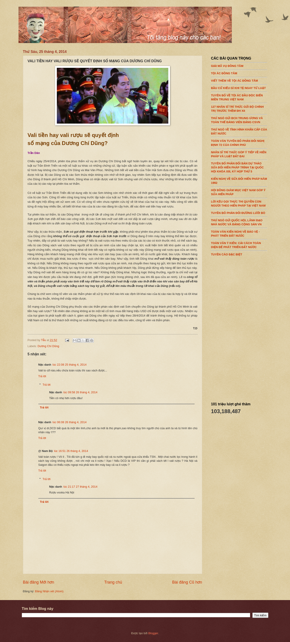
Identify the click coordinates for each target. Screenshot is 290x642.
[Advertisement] (244, 327)
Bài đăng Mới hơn (38, 582)
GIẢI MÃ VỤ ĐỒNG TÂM (239, 65)
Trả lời (42, 376)
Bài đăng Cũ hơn (187, 582)
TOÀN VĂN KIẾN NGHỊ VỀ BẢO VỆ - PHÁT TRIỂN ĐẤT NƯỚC (239, 232)
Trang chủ (113, 582)
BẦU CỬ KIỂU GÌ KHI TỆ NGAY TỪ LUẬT (239, 87)
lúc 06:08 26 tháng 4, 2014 (69, 422)
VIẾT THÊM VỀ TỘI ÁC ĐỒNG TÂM (239, 79)
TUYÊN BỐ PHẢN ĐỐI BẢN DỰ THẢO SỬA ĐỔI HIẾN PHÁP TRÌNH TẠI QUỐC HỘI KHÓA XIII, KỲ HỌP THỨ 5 (239, 166)
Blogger (153, 633)
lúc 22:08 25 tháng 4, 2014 (69, 364)
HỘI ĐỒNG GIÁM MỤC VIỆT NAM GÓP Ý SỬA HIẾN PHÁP (239, 191)
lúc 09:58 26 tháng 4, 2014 (80, 392)
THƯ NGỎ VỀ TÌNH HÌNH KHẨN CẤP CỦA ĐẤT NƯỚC (239, 130)
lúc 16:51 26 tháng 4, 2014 (71, 451)
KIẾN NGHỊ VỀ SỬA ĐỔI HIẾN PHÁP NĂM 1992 (239, 179)
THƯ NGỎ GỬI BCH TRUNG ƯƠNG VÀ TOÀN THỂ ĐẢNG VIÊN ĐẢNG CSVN (239, 119)
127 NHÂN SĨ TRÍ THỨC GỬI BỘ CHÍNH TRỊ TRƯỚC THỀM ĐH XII (239, 107)
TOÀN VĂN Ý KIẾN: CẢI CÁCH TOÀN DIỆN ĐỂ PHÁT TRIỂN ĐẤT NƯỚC (239, 244)
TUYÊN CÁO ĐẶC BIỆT (239, 253)
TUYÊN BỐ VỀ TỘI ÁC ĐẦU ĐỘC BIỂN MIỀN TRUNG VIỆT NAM (239, 96)
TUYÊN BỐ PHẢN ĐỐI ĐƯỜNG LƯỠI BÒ (239, 212)
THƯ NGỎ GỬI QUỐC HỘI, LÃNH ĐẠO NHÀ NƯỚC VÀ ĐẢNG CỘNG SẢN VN (239, 221)
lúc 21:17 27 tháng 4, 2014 (80, 486)
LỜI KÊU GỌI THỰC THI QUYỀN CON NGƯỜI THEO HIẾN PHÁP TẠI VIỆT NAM (239, 202)
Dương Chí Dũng (48, 346)
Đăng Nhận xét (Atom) (49, 591)
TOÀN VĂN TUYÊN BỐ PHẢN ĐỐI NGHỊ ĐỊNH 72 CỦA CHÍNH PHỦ (239, 141)
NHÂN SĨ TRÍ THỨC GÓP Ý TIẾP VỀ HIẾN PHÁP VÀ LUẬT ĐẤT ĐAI (239, 153)
